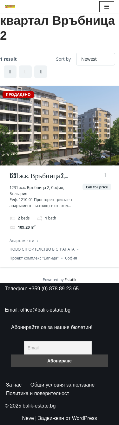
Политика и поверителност (37, 393)
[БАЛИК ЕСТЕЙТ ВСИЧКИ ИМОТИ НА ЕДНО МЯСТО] (10, 6)
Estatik (70, 279)
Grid (10, 71)
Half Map (41, 71)
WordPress (84, 418)
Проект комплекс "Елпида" (34, 258)
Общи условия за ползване (62, 385)
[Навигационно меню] (106, 6)
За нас (14, 385)
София (71, 258)
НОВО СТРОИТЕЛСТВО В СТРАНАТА (42, 249)
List (25, 71)
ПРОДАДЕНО (18, 95)
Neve (28, 418)
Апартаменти (22, 241)
